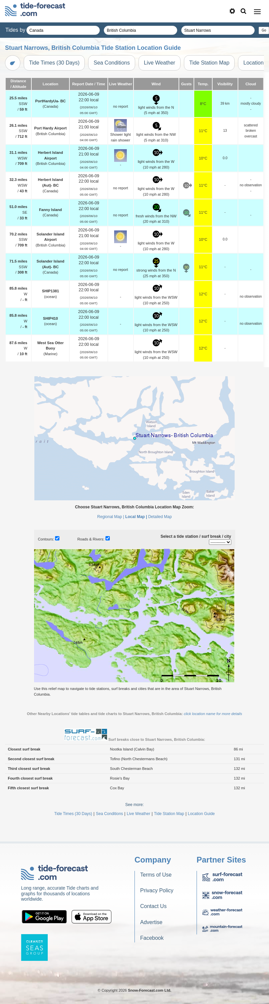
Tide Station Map (209, 63)
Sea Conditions (111, 63)
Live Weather (159, 63)
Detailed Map (160, 516)
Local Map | (136, 516)
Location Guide (201, 813)
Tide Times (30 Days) (54, 63)
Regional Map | (110, 516)
